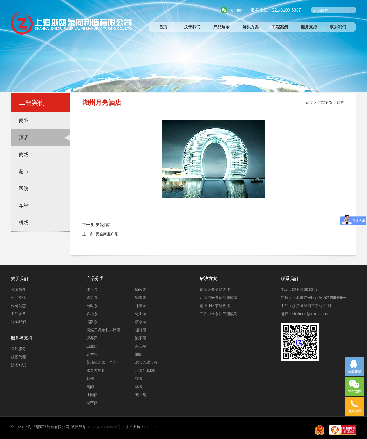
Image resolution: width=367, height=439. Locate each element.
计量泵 (140, 305)
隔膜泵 (140, 289)
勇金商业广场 (107, 234)
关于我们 (192, 27)
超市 (24, 171)
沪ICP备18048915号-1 (105, 427)
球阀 (139, 386)
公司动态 (18, 305)
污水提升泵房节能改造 (219, 297)
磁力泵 (92, 297)
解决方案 (251, 27)
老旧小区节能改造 (215, 305)
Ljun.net (151, 427)
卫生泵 (92, 346)
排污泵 (92, 289)
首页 (163, 27)
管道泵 (140, 297)
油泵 (139, 354)
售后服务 (18, 349)
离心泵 (140, 346)
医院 (24, 188)
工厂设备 (18, 314)
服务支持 (309, 27)
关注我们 (236, 10)
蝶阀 (139, 378)
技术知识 (18, 365)
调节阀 (92, 403)
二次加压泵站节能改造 (219, 314)
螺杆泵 (140, 330)
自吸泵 (92, 305)
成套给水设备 (146, 362)
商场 (24, 154)
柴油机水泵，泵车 (101, 362)
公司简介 (18, 289)
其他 (90, 378)
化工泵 (140, 314)
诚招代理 (18, 357)
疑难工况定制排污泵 (103, 330)
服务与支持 (21, 338)
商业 (24, 120)
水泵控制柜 (95, 370)
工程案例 (280, 27)
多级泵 (92, 314)
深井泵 (92, 338)
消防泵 (92, 322)
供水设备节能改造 (215, 289)
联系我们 (338, 27)
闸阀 (90, 386)
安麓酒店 (103, 224)
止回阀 (92, 395)
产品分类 (95, 278)
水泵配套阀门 (146, 370)
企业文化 (18, 297)
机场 (24, 222)
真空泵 (92, 354)
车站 (24, 205)
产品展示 (221, 27)
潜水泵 (140, 322)
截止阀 (140, 395)
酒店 (24, 137)
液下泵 (140, 338)
